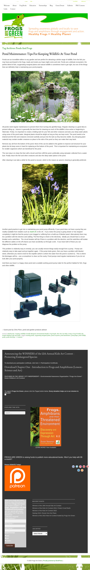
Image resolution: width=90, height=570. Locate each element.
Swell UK (33, 232)
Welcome (7, 5)
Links (5, 9)
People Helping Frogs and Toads (11, 335)
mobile (8, 541)
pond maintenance (65, 335)
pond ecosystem (55, 335)
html (7, 536)
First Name (9, 524)
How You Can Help (62, 333)
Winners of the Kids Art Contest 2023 (44, 510)
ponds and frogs (10, 337)
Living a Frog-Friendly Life (75, 333)
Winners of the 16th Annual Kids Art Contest (46, 505)
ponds (4, 337)
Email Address (10, 518)
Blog (51, 5)
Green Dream (60, 5)
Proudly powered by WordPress (52, 560)
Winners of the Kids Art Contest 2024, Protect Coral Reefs (51, 508)
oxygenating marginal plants (43, 335)
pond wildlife (82, 335)
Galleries (70, 5)
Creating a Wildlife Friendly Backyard (25, 333)
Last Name (9, 528)
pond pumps (74, 335)
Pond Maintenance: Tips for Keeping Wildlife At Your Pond (39, 54)
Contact (12, 9)
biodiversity (11, 333)
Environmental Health (43, 333)
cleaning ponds (30, 335)
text (7, 538)
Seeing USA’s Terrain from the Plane (44, 513)
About (15, 5)
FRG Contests (80, 5)
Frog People (52, 333)
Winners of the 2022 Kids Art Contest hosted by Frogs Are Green (53, 515)
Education (33, 5)
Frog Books (23, 5)
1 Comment (19, 337)
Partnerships (43, 5)
